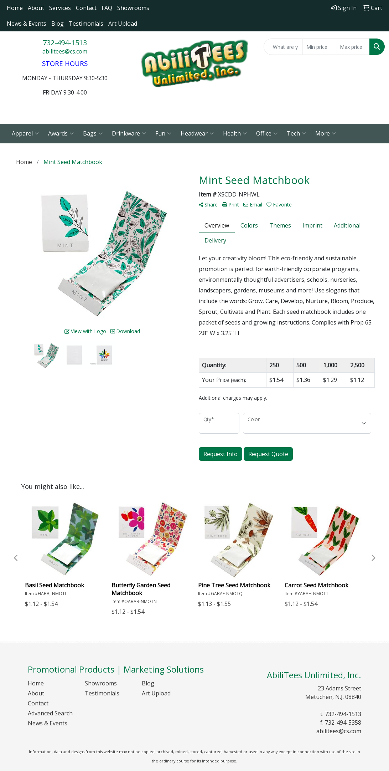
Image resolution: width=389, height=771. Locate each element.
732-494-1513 (65, 42)
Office (267, 133)
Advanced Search (50, 713)
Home (15, 8)
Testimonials (86, 23)
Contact (86, 8)
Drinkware (129, 133)
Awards (61, 133)
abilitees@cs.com (64, 51)
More (325, 133)
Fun (163, 133)
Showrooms (133, 8)
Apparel (25, 133)
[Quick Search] (283, 47)
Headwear (197, 133)
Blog (57, 23)
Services (60, 8)
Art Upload (122, 23)
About (36, 8)
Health (235, 133)
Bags (93, 133)
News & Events (26, 23)
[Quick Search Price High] (353, 47)
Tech (296, 133)
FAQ (107, 8)
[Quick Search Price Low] (319, 47)
